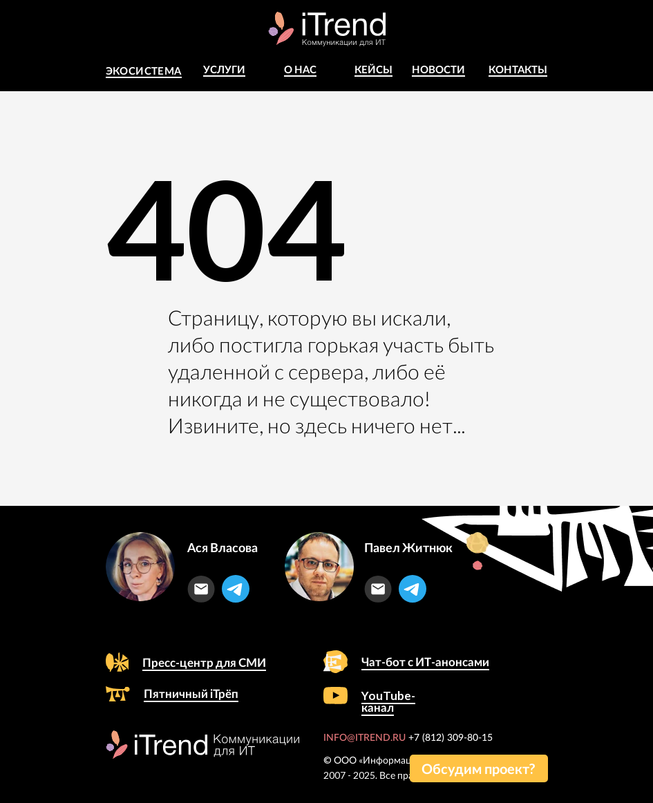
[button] (479, 768)
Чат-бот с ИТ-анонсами (425, 661)
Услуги (224, 69)
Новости (438, 69)
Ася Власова (222, 547)
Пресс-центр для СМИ (204, 662)
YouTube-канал (388, 701)
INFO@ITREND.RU (364, 738)
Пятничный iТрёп (191, 693)
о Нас (300, 69)
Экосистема (144, 70)
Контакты (518, 69)
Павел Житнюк (408, 547)
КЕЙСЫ (373, 69)
